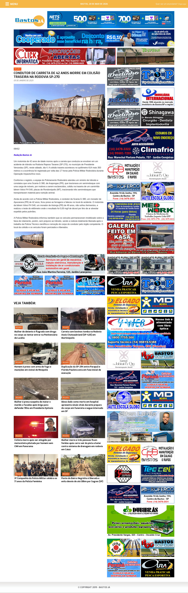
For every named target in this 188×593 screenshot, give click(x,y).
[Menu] (11, 3)
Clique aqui (182, 4)
